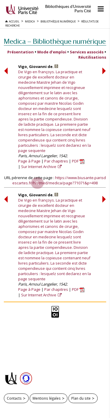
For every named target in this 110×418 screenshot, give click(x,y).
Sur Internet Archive (39, 166)
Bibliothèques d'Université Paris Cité (68, 8)
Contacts (14, 398)
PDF (78, 161)
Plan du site (81, 398)
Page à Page (29, 161)
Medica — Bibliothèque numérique (55, 41)
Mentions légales (47, 398)
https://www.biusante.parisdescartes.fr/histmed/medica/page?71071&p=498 (59, 180)
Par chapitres (56, 161)
